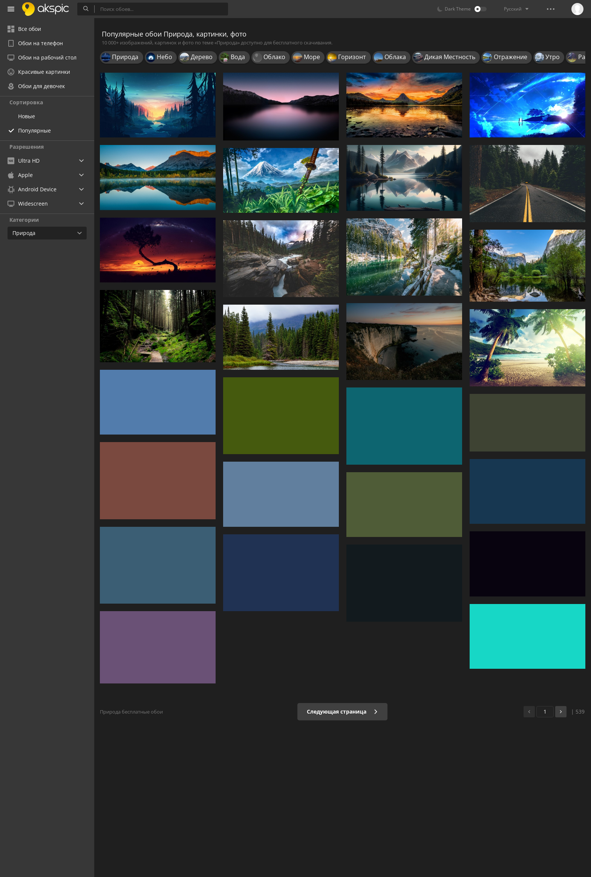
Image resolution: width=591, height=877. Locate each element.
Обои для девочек (36, 86)
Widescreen (28, 203)
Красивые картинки (39, 71)
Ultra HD (24, 160)
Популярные (34, 130)
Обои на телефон (35, 43)
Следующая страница (342, 711)
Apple (20, 174)
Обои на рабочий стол (42, 57)
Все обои (24, 28)
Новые (26, 116)
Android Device (32, 189)
